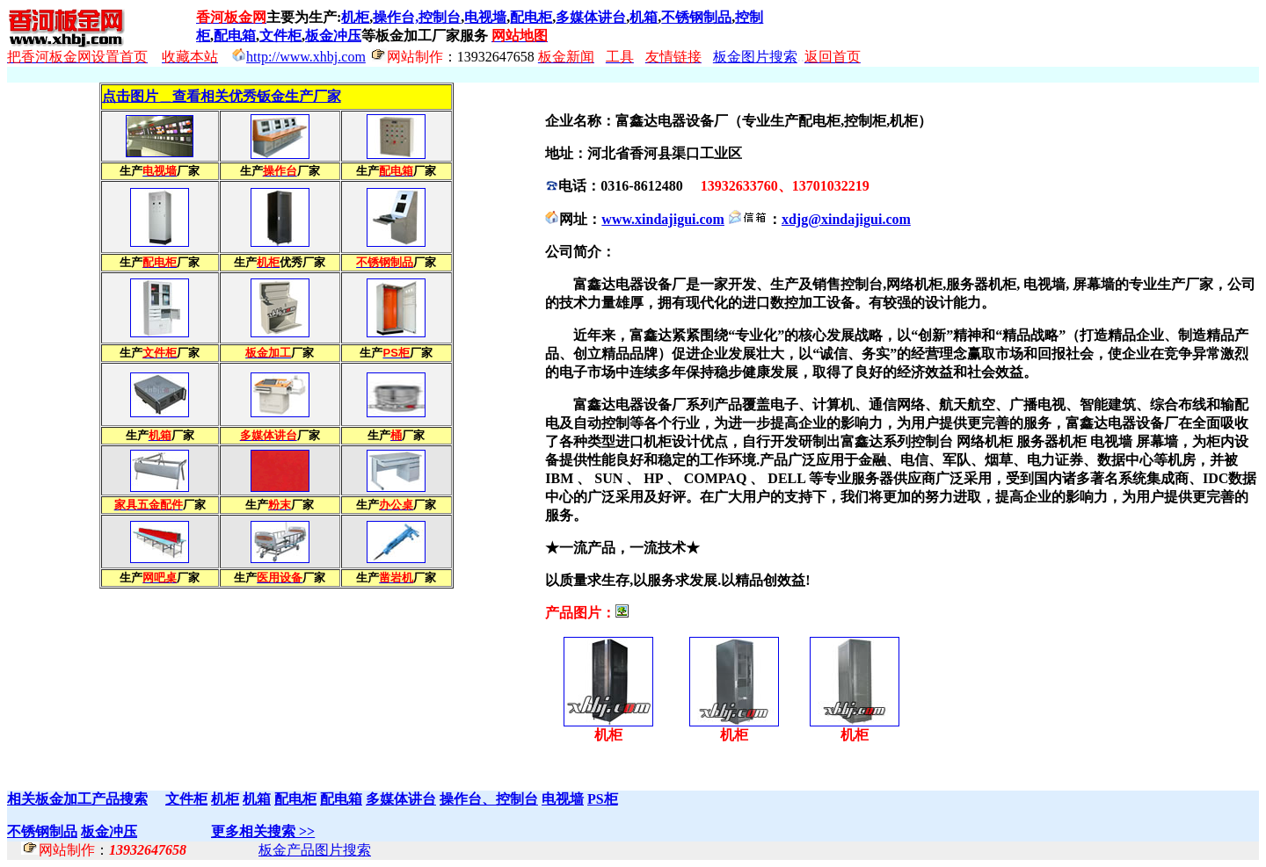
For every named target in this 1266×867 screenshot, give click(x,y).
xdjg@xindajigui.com (846, 219)
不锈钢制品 (696, 17)
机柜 (355, 17)
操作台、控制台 (489, 798)
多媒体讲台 (591, 17)
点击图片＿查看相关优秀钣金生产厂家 (221, 96)
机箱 (643, 17)
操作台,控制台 (417, 17)
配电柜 (531, 17)
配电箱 (235, 35)
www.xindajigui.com (662, 219)
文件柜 (280, 35)
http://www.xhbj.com (306, 56)
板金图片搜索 (755, 56)
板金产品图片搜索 (314, 849)
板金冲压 (333, 35)
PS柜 (602, 798)
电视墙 (485, 17)
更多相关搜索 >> (263, 831)
